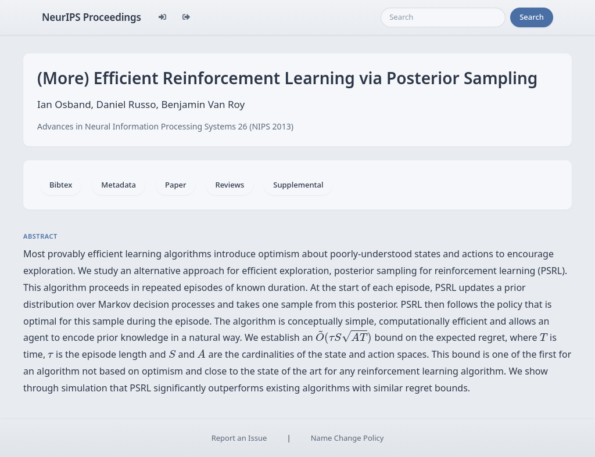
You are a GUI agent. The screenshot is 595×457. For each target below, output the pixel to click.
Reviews (229, 184)
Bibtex (60, 184)
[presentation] (344, 337)
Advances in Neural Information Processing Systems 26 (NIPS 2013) (165, 126)
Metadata (118, 184)
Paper (175, 184)
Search (531, 17)
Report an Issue (239, 438)
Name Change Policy (347, 438)
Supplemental (298, 184)
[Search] (443, 17)
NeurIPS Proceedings (91, 17)
